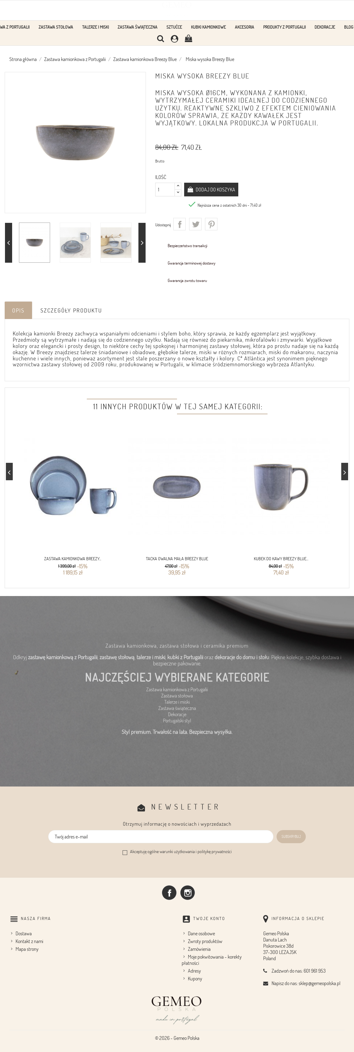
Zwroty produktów (205, 941)
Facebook (169, 892)
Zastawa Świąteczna (137, 27)
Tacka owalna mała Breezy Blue (177, 558)
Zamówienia (199, 949)
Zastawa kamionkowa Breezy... (72, 558)
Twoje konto (209, 918)
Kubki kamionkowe (208, 27)
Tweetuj (195, 224)
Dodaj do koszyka (215, 189)
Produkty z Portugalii (284, 27)
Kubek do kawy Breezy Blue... (281, 558)
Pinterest (211, 224)
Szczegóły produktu (71, 310)
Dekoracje (324, 27)
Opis (18, 310)
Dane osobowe (201, 933)
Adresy (194, 970)
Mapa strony (27, 949)
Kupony (195, 978)
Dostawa (24, 933)
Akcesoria (244, 27)
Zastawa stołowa (56, 27)
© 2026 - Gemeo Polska (177, 1038)
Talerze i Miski (95, 27)
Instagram (187, 892)
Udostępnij (179, 224)
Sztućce (174, 27)
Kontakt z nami (29, 941)
